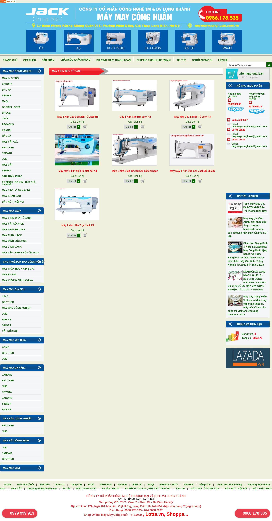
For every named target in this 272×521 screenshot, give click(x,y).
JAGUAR (7, 398)
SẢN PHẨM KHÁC (12, 176)
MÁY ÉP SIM (9, 274)
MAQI (5, 101)
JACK (5, 118)
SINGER (6, 95)
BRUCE (6, 112)
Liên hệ (222, 60)
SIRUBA (6, 170)
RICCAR (6, 409)
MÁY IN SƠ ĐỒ (10, 78)
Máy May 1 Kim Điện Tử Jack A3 (192, 116)
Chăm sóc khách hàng (75, 59)
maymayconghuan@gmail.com (249, 126)
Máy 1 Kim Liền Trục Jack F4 (77, 225)
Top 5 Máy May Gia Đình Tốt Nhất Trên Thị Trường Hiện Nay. (255, 207)
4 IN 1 (5, 296)
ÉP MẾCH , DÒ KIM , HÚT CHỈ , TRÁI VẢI (19, 183)
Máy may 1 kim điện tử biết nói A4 (78, 171)
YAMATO (7, 153)
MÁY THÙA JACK (12, 235)
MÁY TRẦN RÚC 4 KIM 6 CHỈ (18, 268)
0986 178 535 (255, 513)
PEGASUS (8, 124)
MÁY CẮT (7, 164)
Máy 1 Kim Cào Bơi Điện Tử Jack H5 (77, 116)
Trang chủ (10, 60)
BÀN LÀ (6, 136)
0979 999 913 (22, 513)
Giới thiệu (29, 60)
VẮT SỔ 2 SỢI (9, 331)
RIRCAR (6, 319)
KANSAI (6, 130)
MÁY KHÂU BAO (11, 196)
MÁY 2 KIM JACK (12, 246)
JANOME (7, 374)
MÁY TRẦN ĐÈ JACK (13, 229)
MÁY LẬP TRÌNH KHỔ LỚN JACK (20, 252)
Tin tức (181, 60)
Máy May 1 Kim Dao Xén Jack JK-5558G (192, 171)
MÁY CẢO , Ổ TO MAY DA (16, 190)
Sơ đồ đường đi (202, 60)
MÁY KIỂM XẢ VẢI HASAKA (17, 280)
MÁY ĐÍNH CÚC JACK (14, 241)
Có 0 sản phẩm (250, 77)
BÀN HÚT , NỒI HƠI (13, 201)
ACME (5, 347)
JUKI (4, 159)
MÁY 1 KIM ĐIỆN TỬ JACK (16, 218)
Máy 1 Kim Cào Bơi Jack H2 (135, 116)
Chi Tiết (72, 127)
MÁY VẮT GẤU (10, 141)
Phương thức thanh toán (113, 60)
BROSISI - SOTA (11, 107)
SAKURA (7, 84)
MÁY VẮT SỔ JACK (13, 223)
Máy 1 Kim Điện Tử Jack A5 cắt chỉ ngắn (135, 171)
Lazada (138, 515)
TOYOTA (7, 392)
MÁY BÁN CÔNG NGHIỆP (16, 308)
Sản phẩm (48, 60)
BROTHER (8, 147)
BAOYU (6, 89)
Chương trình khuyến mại (154, 60)
